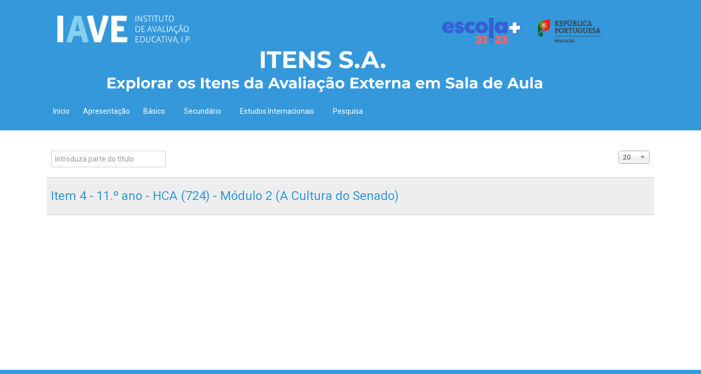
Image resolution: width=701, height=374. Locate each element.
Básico (156, 111)
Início (61, 111)
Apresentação (106, 111)
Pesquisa (348, 111)
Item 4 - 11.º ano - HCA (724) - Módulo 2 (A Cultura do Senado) (225, 196)
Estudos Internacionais (279, 111)
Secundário (205, 111)
